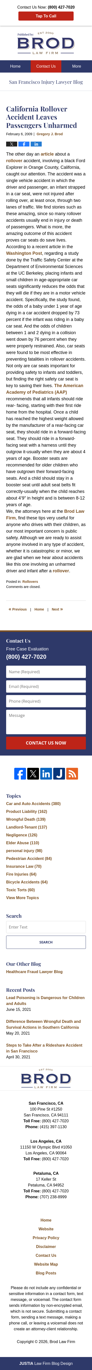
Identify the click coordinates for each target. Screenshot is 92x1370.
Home (15, 66)
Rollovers (30, 582)
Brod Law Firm (62, 1342)
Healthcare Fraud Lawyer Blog (34, 972)
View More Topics (22, 898)
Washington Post (24, 253)
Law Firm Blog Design (46, 1363)
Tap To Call (46, 16)
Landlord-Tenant (26, 827)
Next (57, 609)
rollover (14, 160)
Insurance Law (23, 866)
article (47, 154)
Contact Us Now (46, 743)
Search (46, 942)
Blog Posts (46, 1273)
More (76, 66)
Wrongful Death (26, 819)
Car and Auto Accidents (33, 804)
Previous (18, 609)
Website (46, 1229)
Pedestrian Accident (29, 858)
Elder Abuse (22, 843)
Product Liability (26, 811)
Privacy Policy (46, 1238)
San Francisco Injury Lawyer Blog (46, 43)
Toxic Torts (20, 890)
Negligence (21, 835)
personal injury (24, 851)
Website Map (46, 1264)
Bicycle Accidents (27, 882)
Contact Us (46, 66)
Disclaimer (46, 1247)
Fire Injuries (21, 874)
